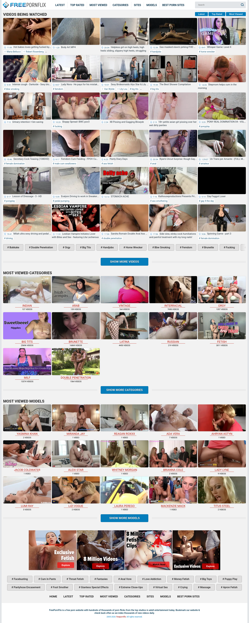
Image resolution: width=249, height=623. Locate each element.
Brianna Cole (173, 456)
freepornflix (121, 617)
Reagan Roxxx (124, 420)
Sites (137, 5)
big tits (134, 89)
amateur (204, 163)
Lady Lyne (222, 456)
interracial (173, 291)
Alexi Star (76, 456)
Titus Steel (222, 492)
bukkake (14, 247)
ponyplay (205, 126)
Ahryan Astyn (222, 420)
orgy (67, 247)
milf (27, 363)
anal (153, 163)
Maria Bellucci (13, 51)
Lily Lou (123, 89)
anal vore (125, 579)
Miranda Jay (76, 420)
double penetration (112, 238)
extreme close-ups (132, 587)
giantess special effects (94, 587)
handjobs (156, 51)
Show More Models (124, 518)
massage (204, 587)
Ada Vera (173, 420)
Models (151, 5)
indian (27, 291)
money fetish (181, 579)
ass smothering (159, 201)
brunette (209, 247)
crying (184, 587)
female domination (15, 163)
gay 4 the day (207, 201)
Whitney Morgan (124, 456)
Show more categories (124, 390)
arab (76, 291)
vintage (124, 291)
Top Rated (77, 5)
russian (173, 327)
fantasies (102, 579)
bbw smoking (12, 89)
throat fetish (76, 579)
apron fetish (230, 587)
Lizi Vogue (76, 492)
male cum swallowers (65, 163)
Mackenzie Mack (173, 492)
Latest (60, 5)
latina (124, 327)
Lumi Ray (27, 492)
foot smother (60, 587)
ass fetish (108, 163)
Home (24, 2)
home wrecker (207, 51)
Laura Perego (124, 492)
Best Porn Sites (173, 5)
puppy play (230, 579)
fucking (58, 126)
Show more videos (124, 261)
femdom (58, 89)
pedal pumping (61, 201)
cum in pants (48, 579)
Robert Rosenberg (34, 51)
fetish (222, 327)
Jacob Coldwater (27, 456)
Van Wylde (109, 89)
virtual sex (161, 587)
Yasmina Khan (27, 420)
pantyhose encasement (26, 587)
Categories (120, 5)
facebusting (20, 579)
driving (9, 238)
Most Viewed (98, 5)
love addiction (152, 579)
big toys (207, 579)
